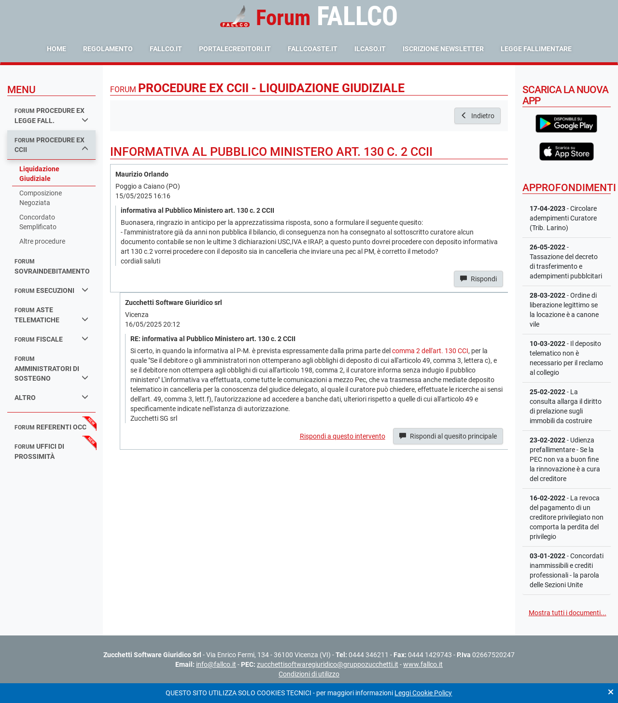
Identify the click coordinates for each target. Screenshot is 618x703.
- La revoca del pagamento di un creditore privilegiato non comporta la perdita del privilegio (567, 517)
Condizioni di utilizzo (309, 674)
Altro (51, 397)
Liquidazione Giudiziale (39, 173)
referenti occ (50, 427)
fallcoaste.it (312, 49)
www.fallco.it (423, 664)
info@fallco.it (216, 664)
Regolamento (108, 49)
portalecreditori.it (235, 49)
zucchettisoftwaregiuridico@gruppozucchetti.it (327, 664)
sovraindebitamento (52, 266)
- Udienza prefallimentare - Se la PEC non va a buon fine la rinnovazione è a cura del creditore (565, 459)
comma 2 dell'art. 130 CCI (430, 351)
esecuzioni (51, 290)
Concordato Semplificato (37, 222)
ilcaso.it (370, 49)
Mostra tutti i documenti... (567, 613)
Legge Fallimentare (536, 49)
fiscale (51, 339)
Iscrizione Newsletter (443, 49)
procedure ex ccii (51, 145)
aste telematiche (51, 315)
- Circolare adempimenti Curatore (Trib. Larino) (563, 218)
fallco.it (166, 49)
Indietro (477, 116)
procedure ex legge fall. (51, 115)
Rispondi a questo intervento (342, 436)
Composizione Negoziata (40, 198)
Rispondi (478, 279)
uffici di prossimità (39, 451)
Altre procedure (42, 241)
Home (56, 49)
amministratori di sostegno (51, 369)
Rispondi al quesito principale (448, 436)
